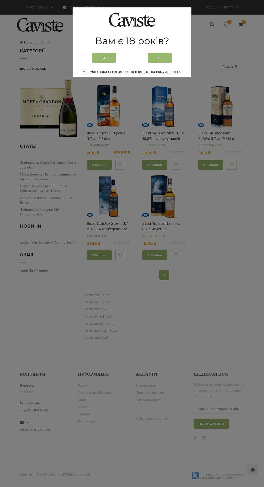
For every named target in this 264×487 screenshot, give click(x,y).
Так (104, 58)
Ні (160, 58)
